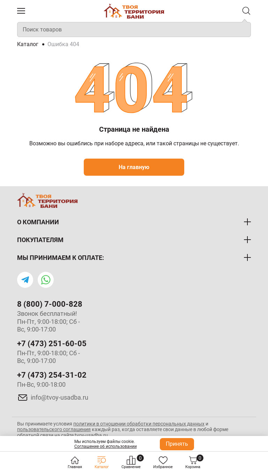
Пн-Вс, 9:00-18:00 (41, 384)
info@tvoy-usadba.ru (59, 397)
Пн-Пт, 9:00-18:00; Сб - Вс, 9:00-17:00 (48, 357)
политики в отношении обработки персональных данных (138, 424)
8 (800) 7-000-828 (49, 304)
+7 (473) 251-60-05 (52, 343)
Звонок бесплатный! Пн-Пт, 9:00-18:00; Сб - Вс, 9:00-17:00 (48, 321)
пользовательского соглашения (54, 429)
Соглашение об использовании (105, 446)
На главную (134, 167)
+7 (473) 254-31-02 (52, 375)
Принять (177, 444)
